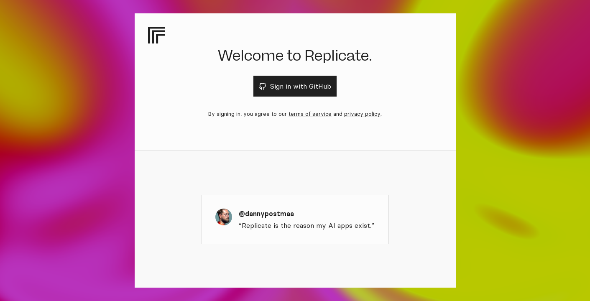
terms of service (310, 113)
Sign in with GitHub (295, 86)
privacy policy (362, 113)
